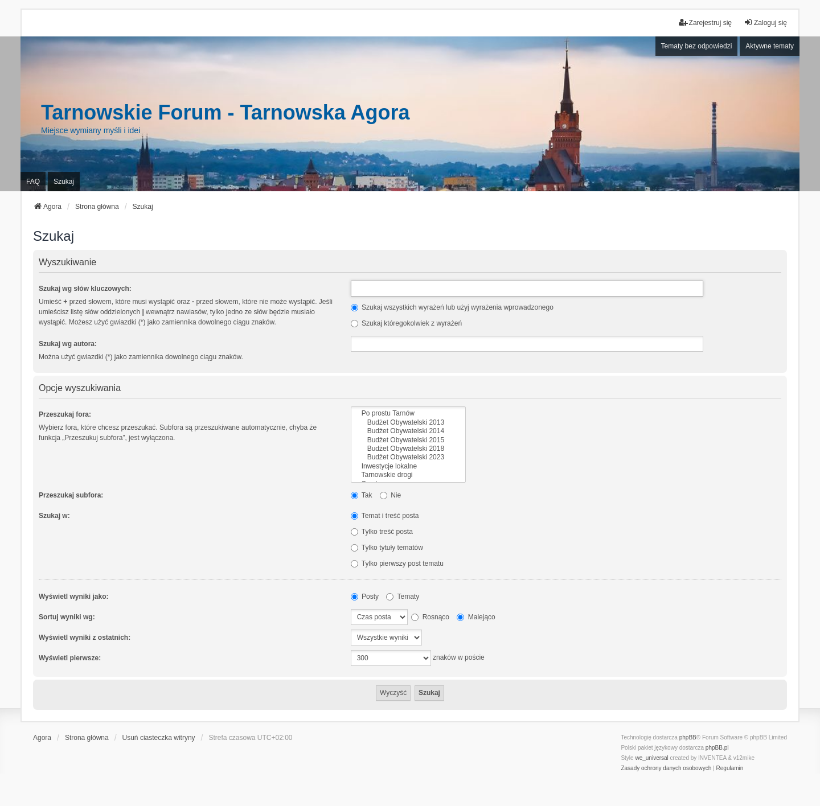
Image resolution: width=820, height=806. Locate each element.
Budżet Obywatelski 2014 (408, 431)
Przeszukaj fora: (65, 414)
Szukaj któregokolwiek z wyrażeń (406, 323)
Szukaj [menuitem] (64, 182)
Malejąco (476, 617)
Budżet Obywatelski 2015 (408, 440)
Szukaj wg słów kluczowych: (85, 289)
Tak (361, 495)
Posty (365, 597)
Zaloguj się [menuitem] (765, 22)
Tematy (402, 597)
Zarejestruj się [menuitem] (705, 22)
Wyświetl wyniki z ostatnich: (84, 637)
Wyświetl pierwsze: (70, 658)
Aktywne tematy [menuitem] (769, 46)
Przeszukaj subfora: (71, 495)
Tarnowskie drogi (408, 475)
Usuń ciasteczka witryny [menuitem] (158, 738)
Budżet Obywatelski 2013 (408, 422)
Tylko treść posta (382, 532)
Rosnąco (430, 617)
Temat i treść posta (385, 516)
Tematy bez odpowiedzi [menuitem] (696, 46)
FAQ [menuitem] (33, 182)
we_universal (651, 758)
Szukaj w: (54, 516)
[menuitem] (666, 768)
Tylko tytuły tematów (387, 548)
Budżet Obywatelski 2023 (408, 457)
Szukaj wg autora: (68, 344)
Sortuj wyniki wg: (67, 617)
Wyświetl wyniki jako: (73, 597)
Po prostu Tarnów (408, 413)
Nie (390, 495)
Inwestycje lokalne (408, 466)
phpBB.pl (717, 748)
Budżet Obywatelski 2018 (408, 449)
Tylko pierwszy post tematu (397, 564)
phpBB (687, 737)
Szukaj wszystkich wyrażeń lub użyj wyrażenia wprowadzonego (452, 307)
